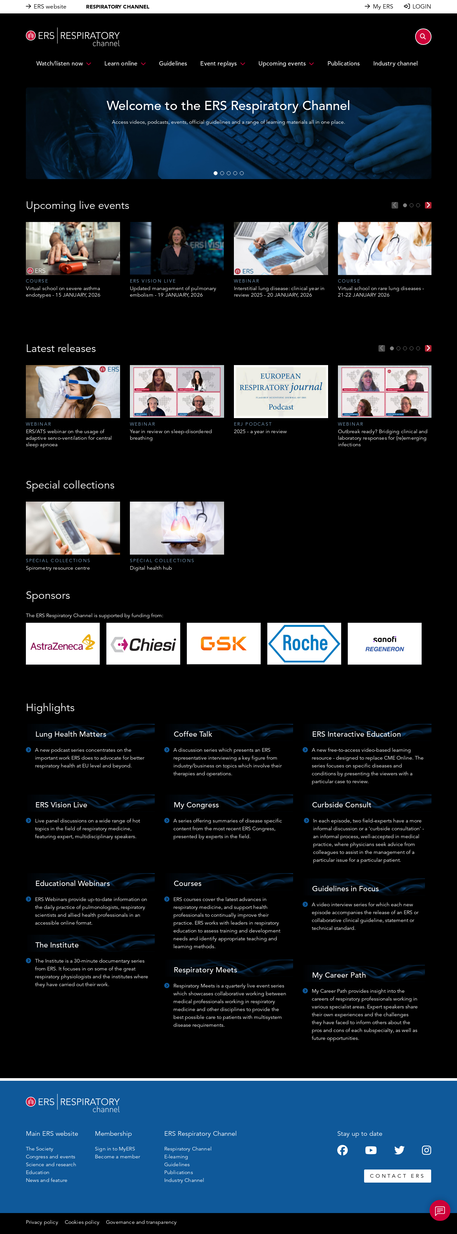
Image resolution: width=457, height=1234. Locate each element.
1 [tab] (215, 173)
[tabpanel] (73, 260)
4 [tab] (235, 173)
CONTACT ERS (397, 1176)
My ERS (383, 6)
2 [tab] (222, 173)
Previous (395, 205)
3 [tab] (228, 173)
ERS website (50, 6)
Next (428, 205)
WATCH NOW (131, 164)
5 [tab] (241, 173)
